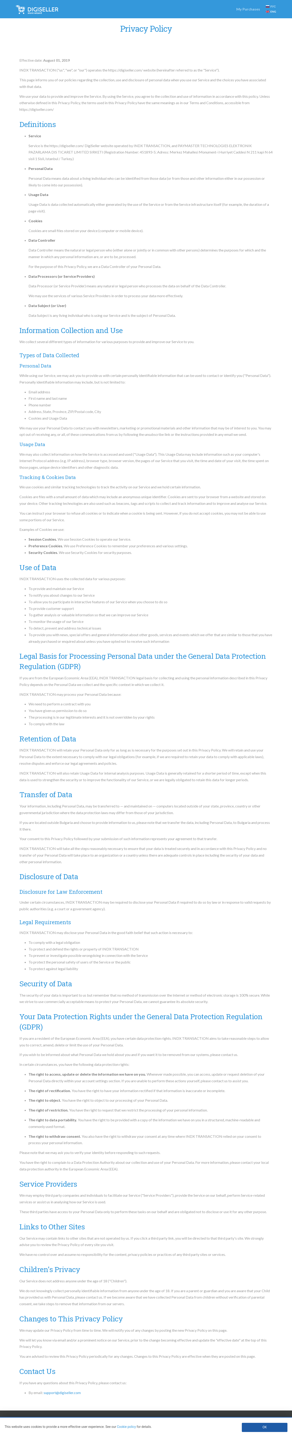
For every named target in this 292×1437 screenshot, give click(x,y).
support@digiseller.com (62, 1392)
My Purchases (248, 9)
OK (265, 1427)
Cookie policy (126, 1427)
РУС (271, 6)
